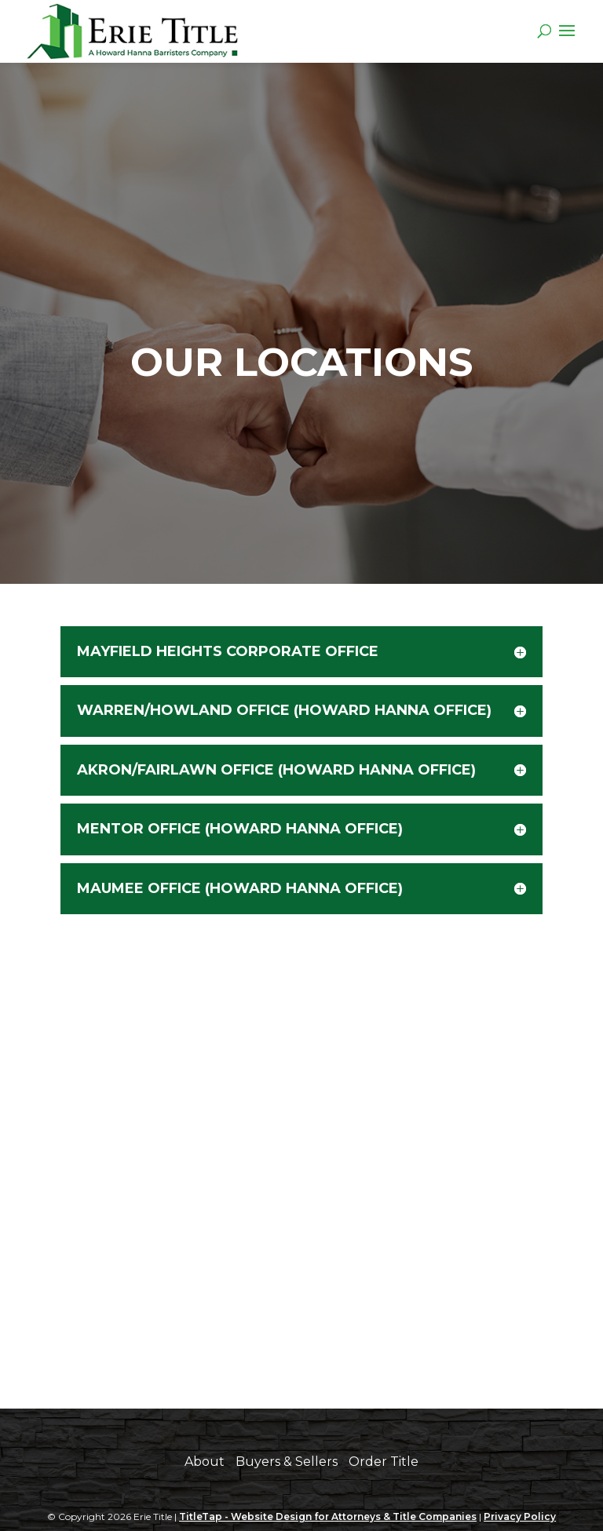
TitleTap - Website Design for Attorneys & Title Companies (328, 1516)
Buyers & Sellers (287, 1461)
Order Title (383, 1461)
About (205, 1461)
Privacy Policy (520, 1516)
